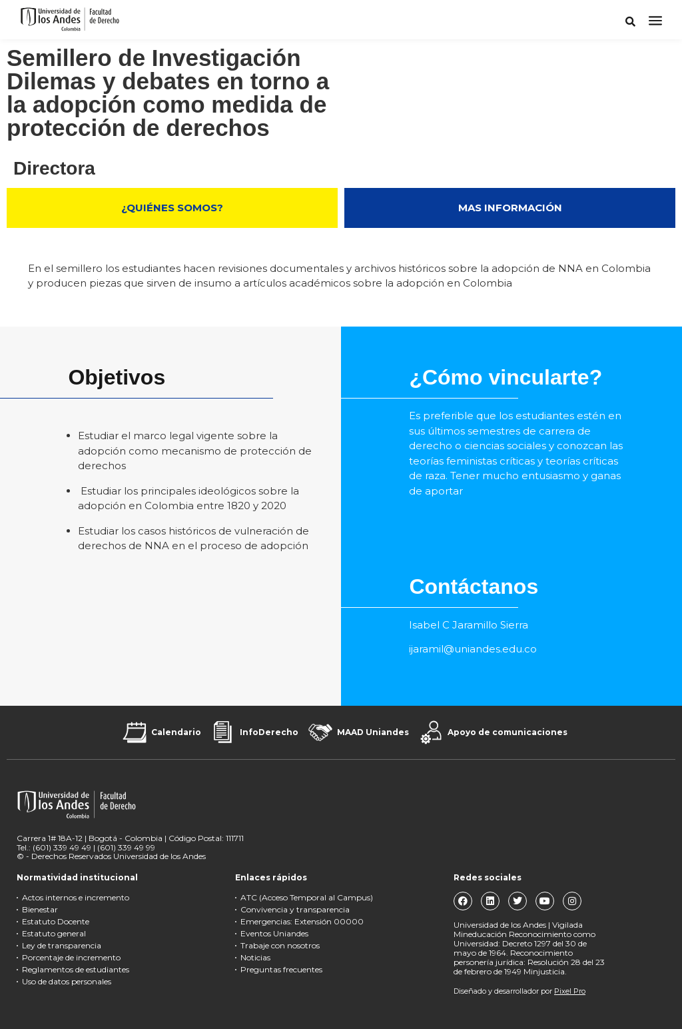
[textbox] (520, 454)
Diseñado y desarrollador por (519, 991)
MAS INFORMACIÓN (510, 207)
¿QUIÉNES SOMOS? (172, 207)
